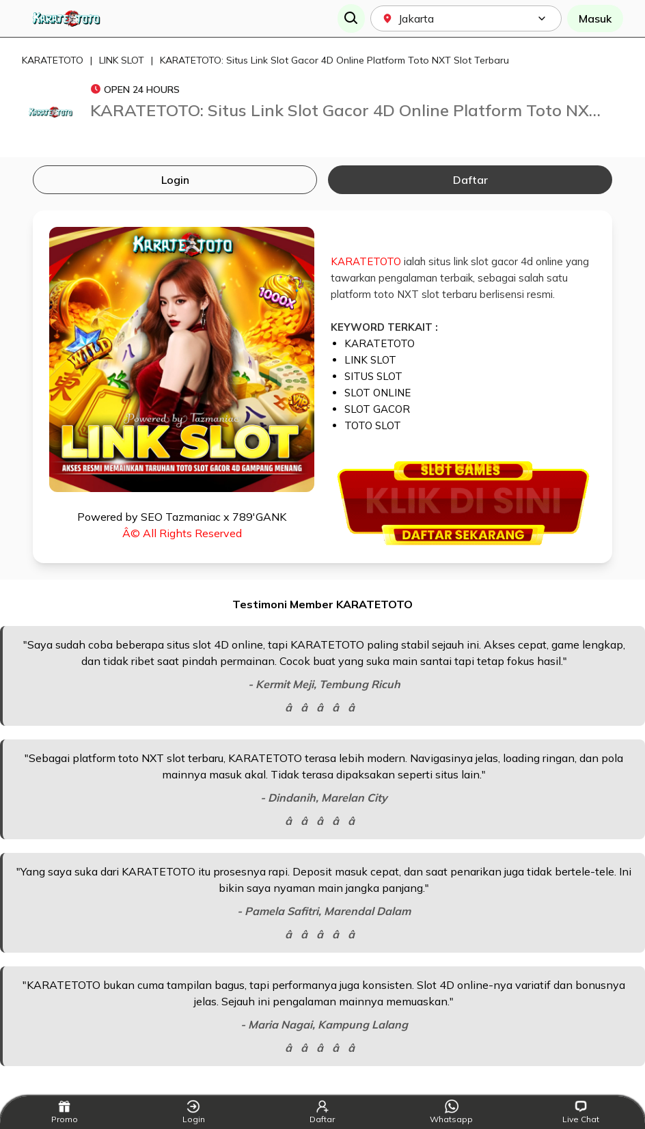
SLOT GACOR (377, 409)
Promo (64, 1112)
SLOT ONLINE (377, 392)
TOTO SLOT (372, 425)
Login (175, 180)
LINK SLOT (121, 60)
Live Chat (580, 1112)
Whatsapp (451, 1112)
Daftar (470, 180)
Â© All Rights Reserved (182, 533)
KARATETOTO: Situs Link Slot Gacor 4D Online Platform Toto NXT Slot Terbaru (334, 60)
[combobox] (466, 18)
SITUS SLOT (373, 376)
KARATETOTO (52, 60)
